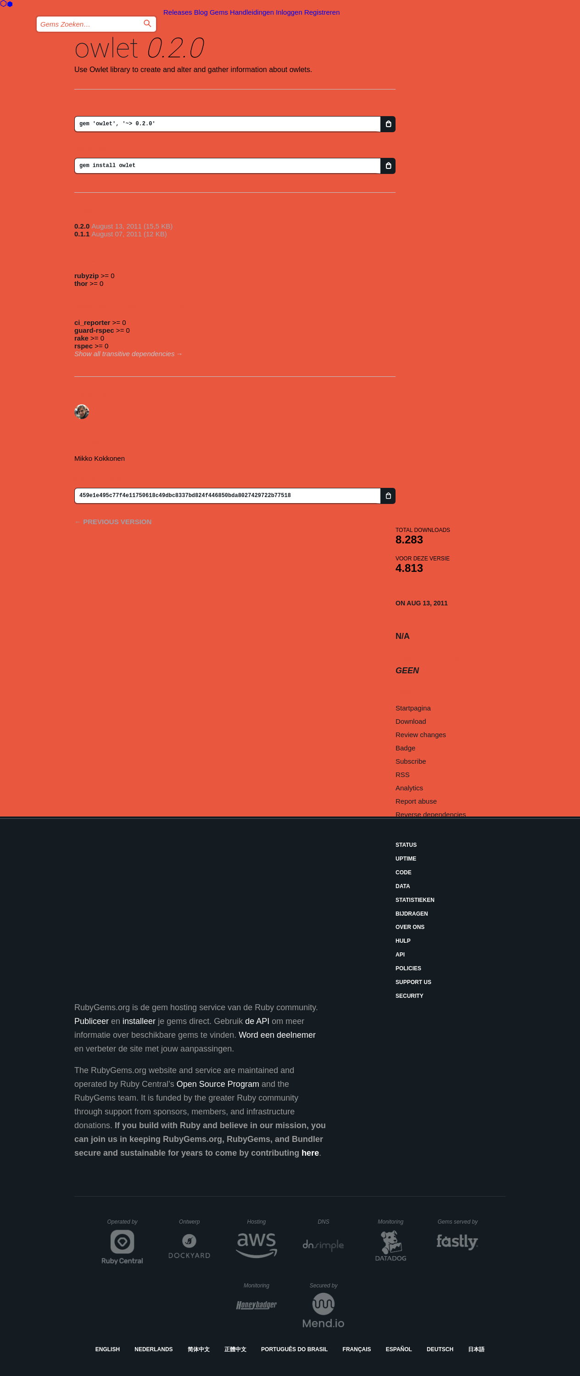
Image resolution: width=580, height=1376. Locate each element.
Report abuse (416, 801)
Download (411, 721)
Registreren (322, 12)
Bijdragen (412, 914)
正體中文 (235, 1349)
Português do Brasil (294, 1349)
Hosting (262, 1222)
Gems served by (458, 1222)
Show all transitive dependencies (124, 354)
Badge (405, 748)
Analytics (409, 788)
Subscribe (411, 761)
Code (404, 872)
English (107, 1349)
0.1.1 (81, 234)
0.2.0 (81, 226)
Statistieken (415, 900)
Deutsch (440, 1349)
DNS (331, 1222)
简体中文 (199, 1349)
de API (257, 1021)
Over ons (410, 927)
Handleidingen (252, 12)
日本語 (476, 1349)
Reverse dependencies (431, 814)
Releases (177, 12)
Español (399, 1349)
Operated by (125, 1225)
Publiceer (91, 1021)
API (400, 954)
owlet (106, 48)
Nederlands (153, 1349)
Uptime (406, 859)
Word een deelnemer (277, 1035)
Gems (219, 12)
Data (403, 886)
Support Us (413, 982)
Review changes (421, 734)
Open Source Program (218, 1084)
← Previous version (112, 522)
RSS (403, 774)
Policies (408, 968)
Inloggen (289, 12)
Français (357, 1349)
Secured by (327, 1285)
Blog (201, 12)
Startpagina (413, 708)
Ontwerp (194, 1222)
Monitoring (394, 1222)
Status (406, 845)
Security (410, 996)
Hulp (403, 941)
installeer (139, 1021)
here (310, 1153)
